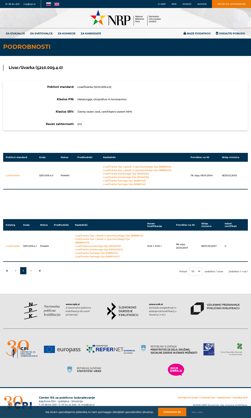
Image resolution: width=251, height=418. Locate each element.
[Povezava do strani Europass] (63, 349)
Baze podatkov (199, 33)
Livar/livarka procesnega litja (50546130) (126, 173)
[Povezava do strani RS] (170, 349)
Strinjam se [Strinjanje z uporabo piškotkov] (172, 412)
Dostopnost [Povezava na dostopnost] (207, 397)
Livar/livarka (13, 175)
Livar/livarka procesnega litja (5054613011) (99, 249)
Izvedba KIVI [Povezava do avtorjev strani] (240, 397)
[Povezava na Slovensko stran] (48, 4)
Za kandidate (91, 33)
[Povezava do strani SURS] (85, 370)
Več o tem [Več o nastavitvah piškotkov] (197, 412)
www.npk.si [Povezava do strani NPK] (73, 304)
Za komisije (66, 33)
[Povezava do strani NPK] (42, 311)
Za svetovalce (41, 33)
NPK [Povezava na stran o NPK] (174, 4)
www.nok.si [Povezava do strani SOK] (156, 304)
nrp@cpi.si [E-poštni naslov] (29, 4)
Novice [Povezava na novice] (202, 4)
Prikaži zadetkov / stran (201, 271)
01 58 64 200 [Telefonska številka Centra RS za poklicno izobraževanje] (49, 404)
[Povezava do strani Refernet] (112, 349)
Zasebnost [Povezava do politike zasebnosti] (223, 397)
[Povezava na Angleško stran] (56, 4)
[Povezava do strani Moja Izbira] (176, 369)
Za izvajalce (15, 33)
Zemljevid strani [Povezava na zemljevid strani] (188, 397)
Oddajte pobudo (232, 33)
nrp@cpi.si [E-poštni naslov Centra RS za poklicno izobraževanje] (87, 404)
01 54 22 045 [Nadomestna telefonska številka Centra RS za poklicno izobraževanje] (69, 404)
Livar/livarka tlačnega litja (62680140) (124, 180)
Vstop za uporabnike (231, 4)
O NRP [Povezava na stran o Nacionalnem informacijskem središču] (162, 4)
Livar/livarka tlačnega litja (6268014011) (97, 256)
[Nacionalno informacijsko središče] (125, 18)
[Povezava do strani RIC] (210, 349)
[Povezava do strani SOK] (122, 311)
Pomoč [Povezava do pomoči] (187, 4)
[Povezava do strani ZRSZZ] (233, 349)
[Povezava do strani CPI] (23, 349)
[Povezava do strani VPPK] (215, 308)
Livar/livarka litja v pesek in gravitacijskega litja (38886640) (137, 166)
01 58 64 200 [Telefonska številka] (12, 4)
